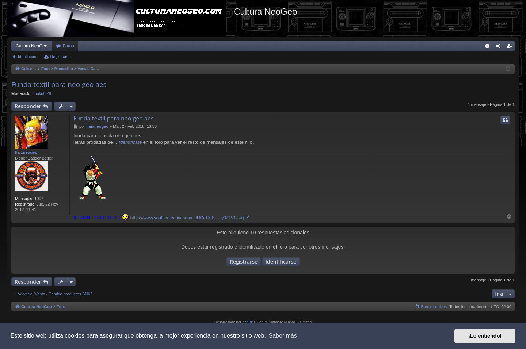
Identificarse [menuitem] (500, 47)
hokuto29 (43, 93)
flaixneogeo (26, 152)
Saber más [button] (283, 336)
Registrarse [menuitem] (511, 47)
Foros (68, 46)
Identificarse (28, 56)
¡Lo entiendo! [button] (485, 336)
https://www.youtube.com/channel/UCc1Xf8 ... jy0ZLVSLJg (187, 217)
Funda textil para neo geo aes (59, 84)
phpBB (248, 322)
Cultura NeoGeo (31, 46)
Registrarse (60, 56)
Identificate (130, 142)
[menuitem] (487, 46)
